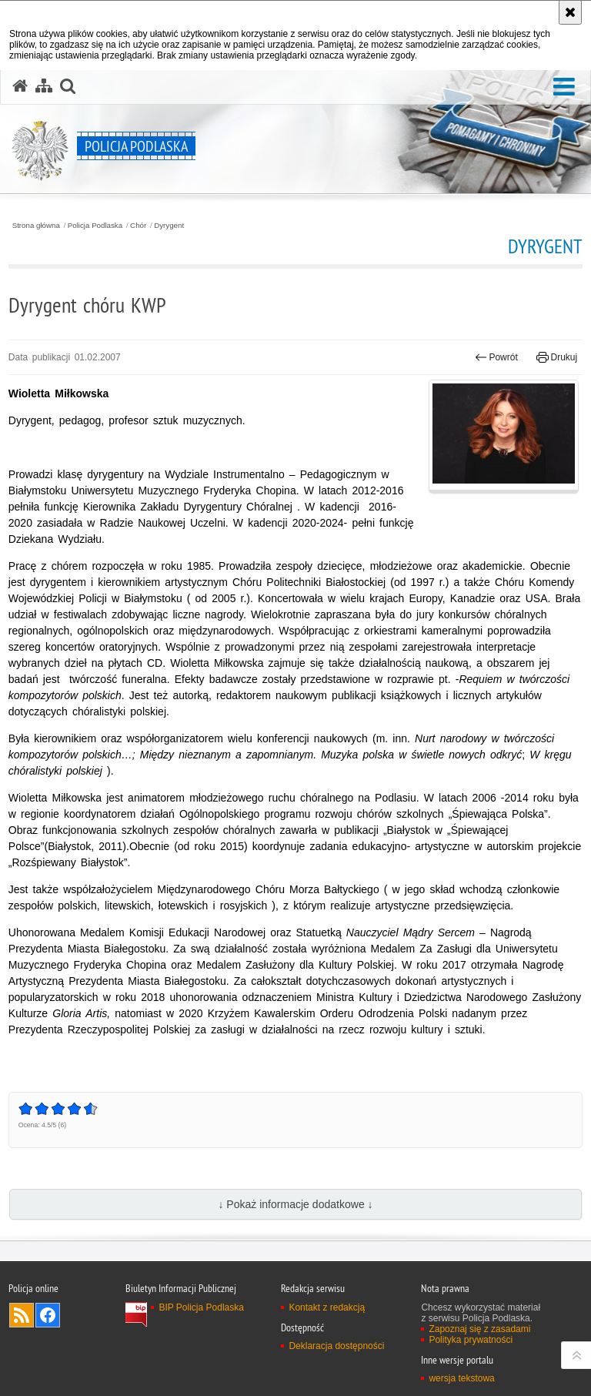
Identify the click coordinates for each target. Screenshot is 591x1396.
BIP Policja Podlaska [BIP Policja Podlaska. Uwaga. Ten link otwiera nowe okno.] (201, 1307)
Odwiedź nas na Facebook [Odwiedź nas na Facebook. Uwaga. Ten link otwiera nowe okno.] (47, 1315)
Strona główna (36, 225)
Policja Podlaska (95, 225)
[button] (564, 87)
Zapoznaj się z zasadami (479, 1329)
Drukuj (556, 357)
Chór (138, 225)
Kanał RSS (21, 1315)
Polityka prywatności (471, 1339)
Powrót (496, 357)
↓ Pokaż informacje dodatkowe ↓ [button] (295, 1204)
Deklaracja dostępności (336, 1346)
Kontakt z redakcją (327, 1307)
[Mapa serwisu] (43, 86)
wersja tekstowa (461, 1378)
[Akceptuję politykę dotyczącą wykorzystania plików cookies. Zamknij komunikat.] (570, 12)
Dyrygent (169, 225)
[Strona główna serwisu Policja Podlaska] (20, 86)
